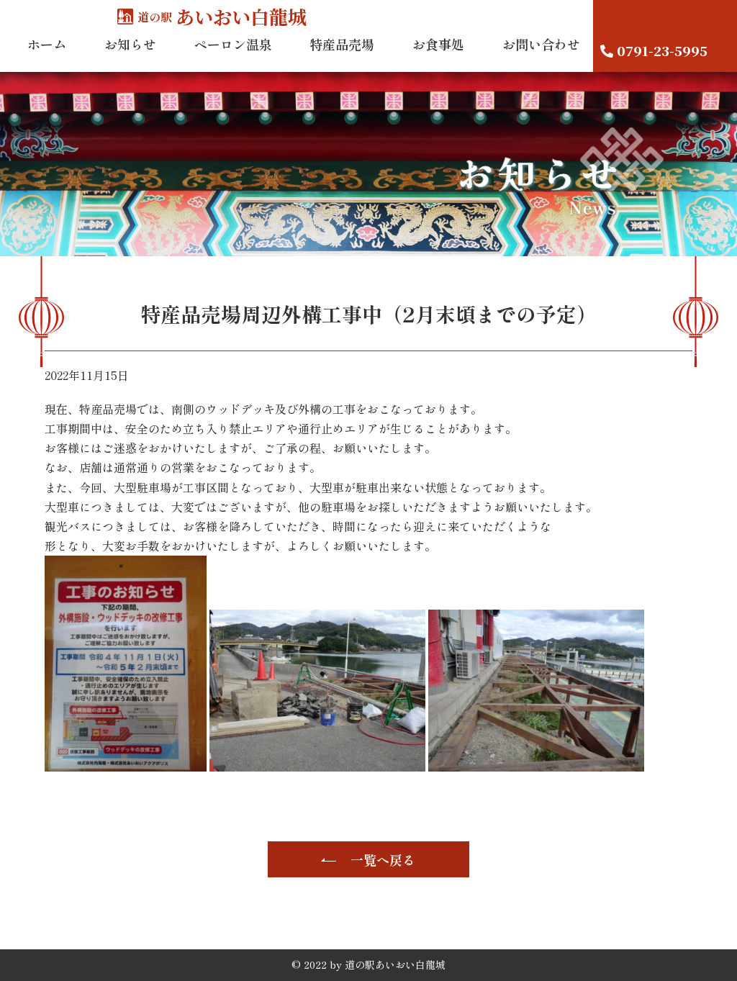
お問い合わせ (541, 57)
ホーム (46, 57)
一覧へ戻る (383, 859)
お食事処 (438, 57)
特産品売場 (341, 57)
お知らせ (130, 57)
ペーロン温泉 (233, 57)
